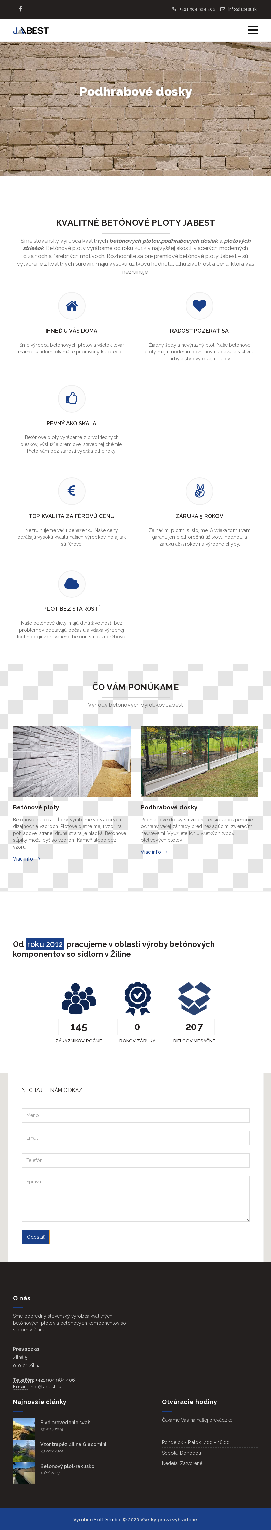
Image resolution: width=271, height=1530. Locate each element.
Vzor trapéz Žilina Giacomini (73, 1444)
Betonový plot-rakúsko (67, 1466)
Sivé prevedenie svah (65, 1422)
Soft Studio (107, 1519)
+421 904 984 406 (193, 9)
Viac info (23, 859)
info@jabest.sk (238, 9)
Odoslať (36, 1237)
